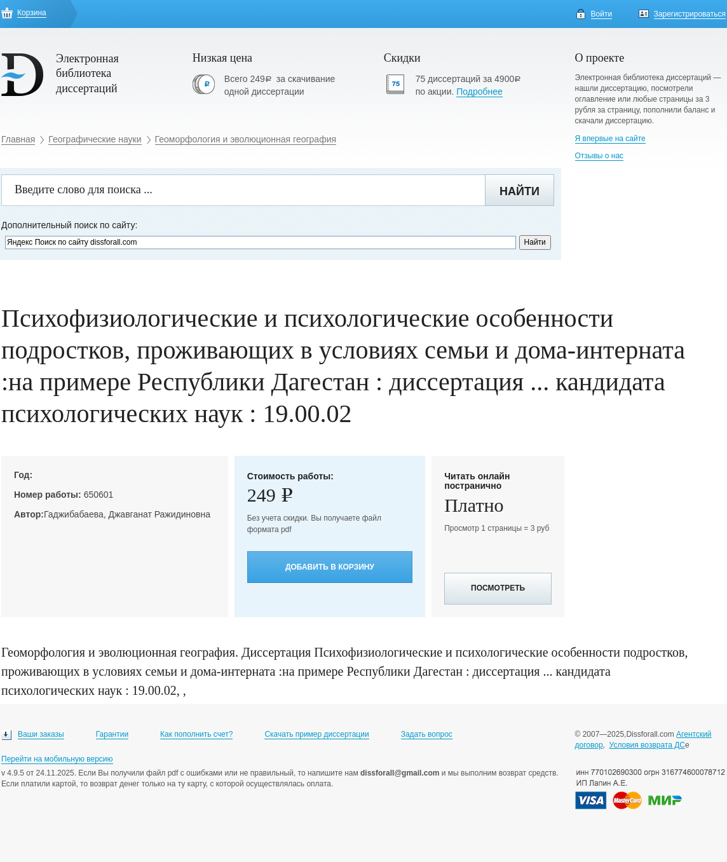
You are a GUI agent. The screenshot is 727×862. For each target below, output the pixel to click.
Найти (519, 191)
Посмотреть (498, 588)
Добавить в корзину (329, 567)
